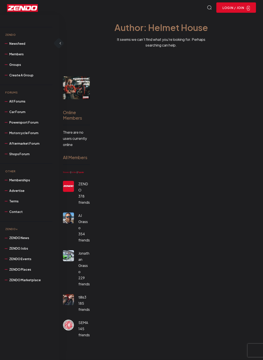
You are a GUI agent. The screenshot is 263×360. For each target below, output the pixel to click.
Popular (81, 173)
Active (74, 173)
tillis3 (82, 297)
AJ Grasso (83, 222)
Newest (66, 173)
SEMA (83, 323)
